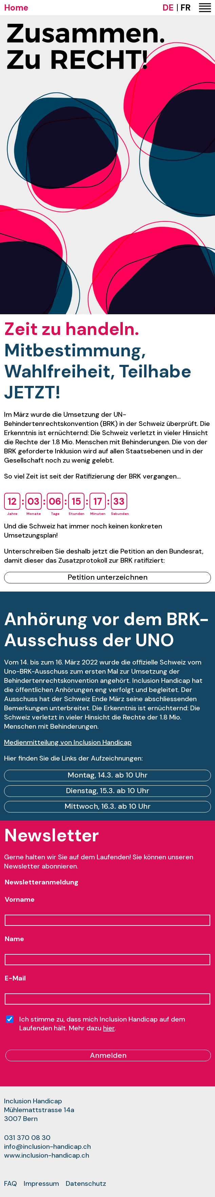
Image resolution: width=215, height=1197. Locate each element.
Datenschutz (86, 1183)
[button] (205, 8)
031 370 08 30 (27, 1137)
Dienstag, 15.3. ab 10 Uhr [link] (107, 791)
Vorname (20, 899)
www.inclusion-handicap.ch (46, 1155)
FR (185, 7)
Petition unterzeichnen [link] (107, 577)
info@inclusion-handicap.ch (47, 1146)
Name (14, 938)
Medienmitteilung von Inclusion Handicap (68, 742)
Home (16, 7)
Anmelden (108, 1055)
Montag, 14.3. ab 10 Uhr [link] (107, 775)
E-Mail (15, 978)
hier (109, 1028)
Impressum (41, 1183)
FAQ (10, 1183)
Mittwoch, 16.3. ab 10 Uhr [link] (107, 806)
